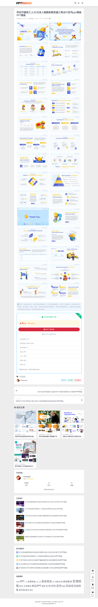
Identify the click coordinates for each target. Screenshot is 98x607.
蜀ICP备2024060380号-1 (49, 603)
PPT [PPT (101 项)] (22, 581)
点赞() (78, 380)
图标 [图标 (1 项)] (53, 581)
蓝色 (24, 434)
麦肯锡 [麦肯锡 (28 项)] (22, 589)
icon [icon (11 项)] (18, 581)
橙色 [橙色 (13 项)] (21, 586)
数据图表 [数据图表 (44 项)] (67, 581)
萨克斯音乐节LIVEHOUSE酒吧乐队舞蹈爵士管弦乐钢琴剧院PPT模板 (46, 530)
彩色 (17, 464)
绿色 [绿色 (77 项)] (53, 585)
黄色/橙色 (49, 434)
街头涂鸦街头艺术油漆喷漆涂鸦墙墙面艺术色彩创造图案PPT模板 (45, 523)
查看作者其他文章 (49, 489)
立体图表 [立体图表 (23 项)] (27, 585)
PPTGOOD (22, 380)
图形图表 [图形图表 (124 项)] (47, 581)
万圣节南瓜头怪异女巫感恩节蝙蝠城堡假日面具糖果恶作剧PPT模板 (46, 516)
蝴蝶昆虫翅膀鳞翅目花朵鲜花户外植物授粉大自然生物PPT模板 (44, 537)
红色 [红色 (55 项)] (48, 585)
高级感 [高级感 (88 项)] (69, 585)
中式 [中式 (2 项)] (26, 582)
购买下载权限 (49, 329)
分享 (64, 380)
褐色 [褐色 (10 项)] (64, 586)
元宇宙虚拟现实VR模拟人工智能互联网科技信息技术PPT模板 (44, 509)
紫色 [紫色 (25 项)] (44, 585)
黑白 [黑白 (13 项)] (31, 590)
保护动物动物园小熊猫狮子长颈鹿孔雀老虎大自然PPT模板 (49, 437)
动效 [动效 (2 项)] (40, 582)
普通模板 (31, 18)
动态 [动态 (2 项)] (37, 582)
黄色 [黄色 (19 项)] (27, 590)
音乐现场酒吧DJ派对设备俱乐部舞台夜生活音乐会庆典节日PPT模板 (46, 502)
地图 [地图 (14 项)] (57, 581)
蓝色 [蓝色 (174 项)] (59, 585)
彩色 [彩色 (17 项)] (61, 581)
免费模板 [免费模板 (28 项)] (32, 581)
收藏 (70, 380)
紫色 (71, 434)
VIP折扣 (31, 323)
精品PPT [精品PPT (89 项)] (36, 585)
